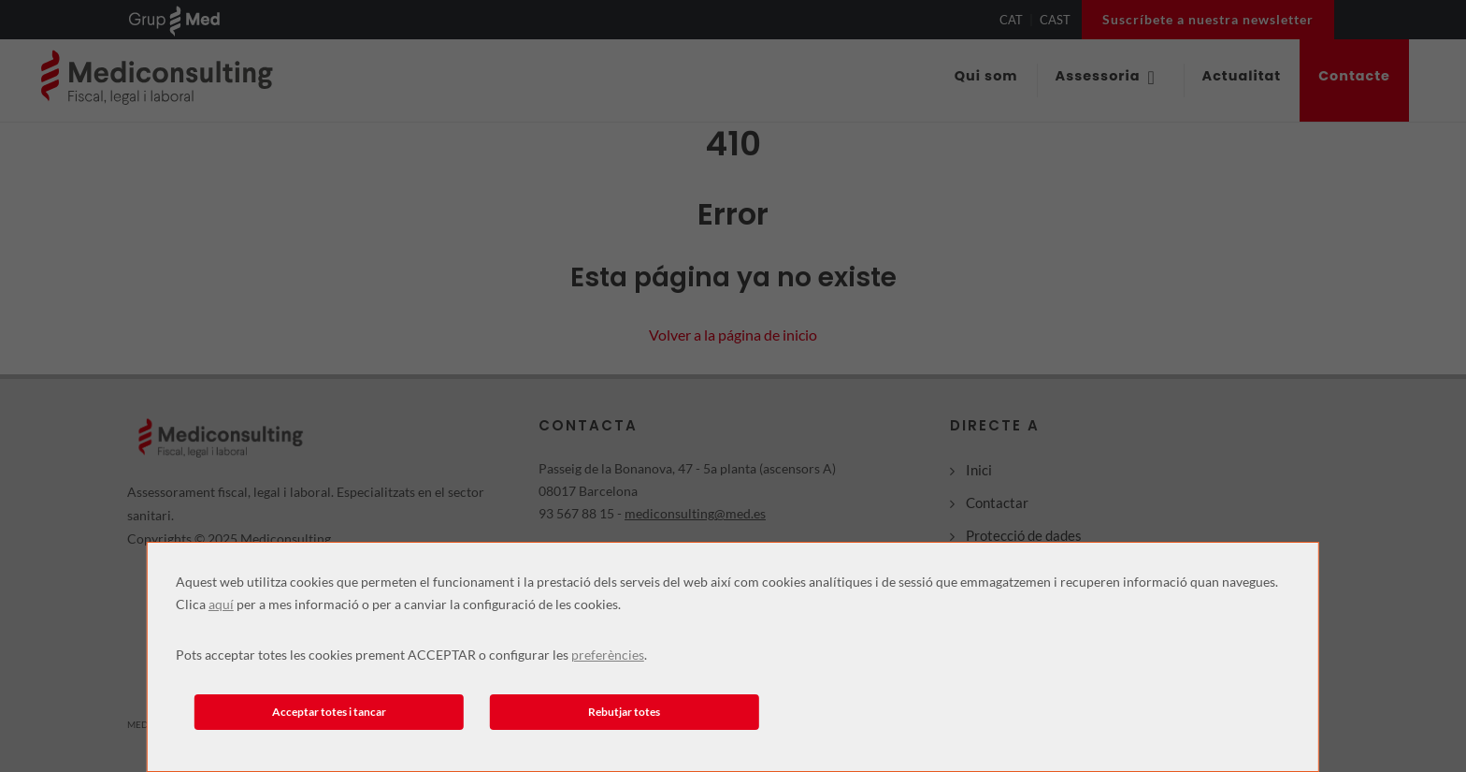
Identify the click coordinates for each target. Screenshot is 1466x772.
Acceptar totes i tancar (329, 712)
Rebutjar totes (624, 712)
